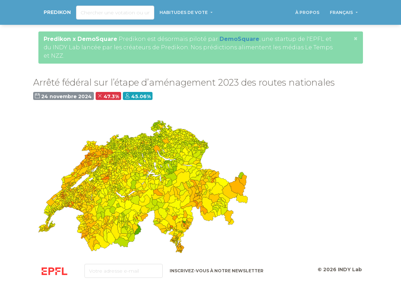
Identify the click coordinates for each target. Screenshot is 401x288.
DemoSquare (239, 39)
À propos (307, 12)
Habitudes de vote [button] (184, 12)
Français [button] (342, 12)
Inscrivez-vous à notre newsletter (216, 270)
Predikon (57, 12)
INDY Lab (350, 269)
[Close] (356, 38)
